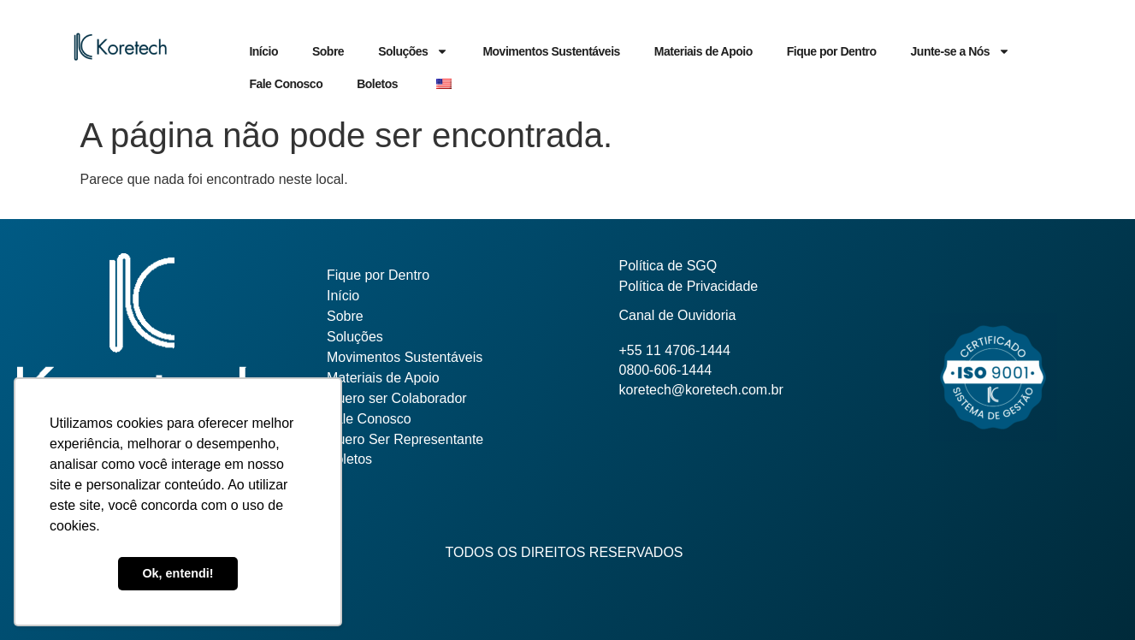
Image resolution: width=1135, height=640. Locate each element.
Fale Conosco (285, 84)
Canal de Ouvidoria (677, 315)
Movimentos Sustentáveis (550, 51)
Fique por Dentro (832, 51)
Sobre (328, 51)
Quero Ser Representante (405, 439)
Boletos (377, 84)
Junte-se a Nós (961, 51)
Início (263, 51)
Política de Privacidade (689, 286)
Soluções (413, 51)
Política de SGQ (668, 265)
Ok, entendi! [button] (177, 573)
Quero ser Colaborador (397, 398)
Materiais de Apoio (703, 51)
